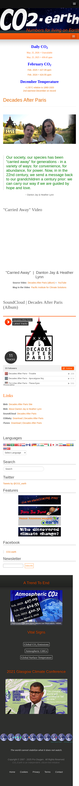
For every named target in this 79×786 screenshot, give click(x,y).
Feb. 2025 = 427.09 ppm (39, 70)
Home (12, 772)
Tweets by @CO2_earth (14, 483)
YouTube (62, 282)
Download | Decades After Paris (28, 418)
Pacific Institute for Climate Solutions (48, 287)
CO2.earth (11, 552)
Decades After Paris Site (20, 404)
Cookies (24, 772)
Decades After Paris (24, 100)
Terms (47, 772)
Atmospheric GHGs (36, 650)
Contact (59, 772)
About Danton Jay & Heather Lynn (25, 409)
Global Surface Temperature (36, 657)
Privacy (36, 772)
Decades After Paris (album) (41, 282)
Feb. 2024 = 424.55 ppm (39, 74)
